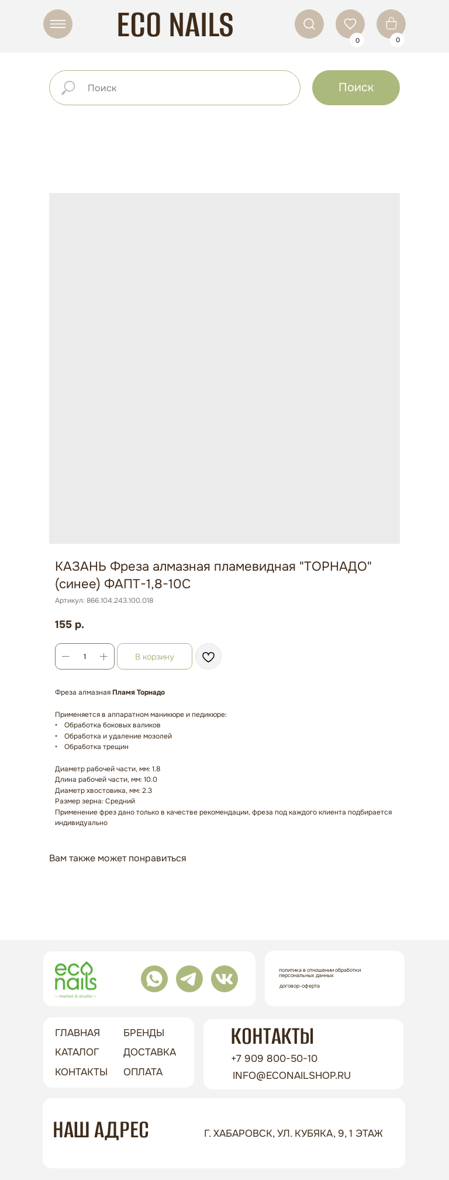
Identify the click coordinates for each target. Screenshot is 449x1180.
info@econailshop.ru (292, 1075)
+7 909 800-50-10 (274, 1059)
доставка (149, 1052)
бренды (143, 1033)
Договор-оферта (299, 985)
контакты (81, 1072)
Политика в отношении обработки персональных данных (320, 973)
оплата (143, 1072)
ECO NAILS (175, 24)
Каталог (77, 1052)
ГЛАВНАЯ (77, 1033)
